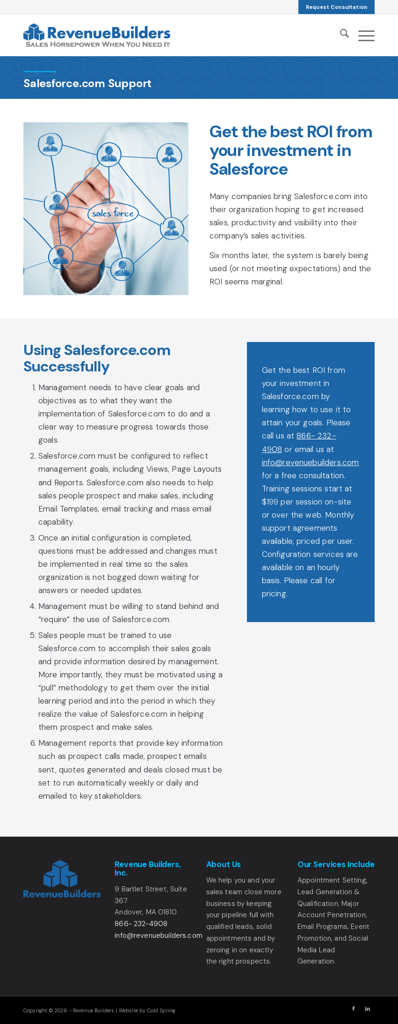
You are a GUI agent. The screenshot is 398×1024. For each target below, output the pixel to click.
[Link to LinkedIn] (368, 1009)
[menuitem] (336, 7)
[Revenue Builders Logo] (96, 35)
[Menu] (362, 35)
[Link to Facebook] (354, 1009)
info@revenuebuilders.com (310, 462)
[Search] (340, 35)
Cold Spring (161, 1010)
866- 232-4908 (141, 923)
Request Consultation (336, 7)
